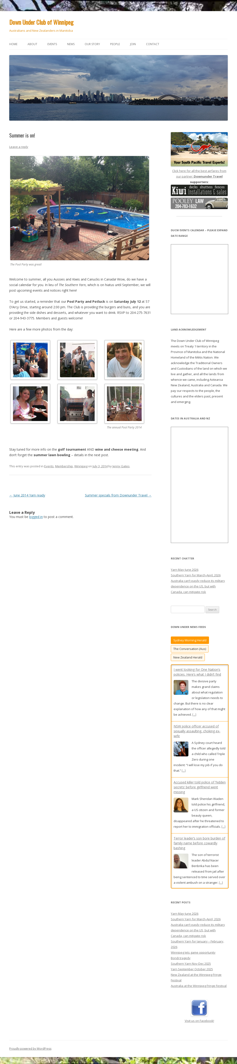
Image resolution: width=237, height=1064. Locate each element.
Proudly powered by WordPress (30, 1046)
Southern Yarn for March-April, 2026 (196, 575)
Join (133, 44)
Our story (92, 44)
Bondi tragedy (180, 955)
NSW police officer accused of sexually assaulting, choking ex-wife (197, 731)
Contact (152, 44)
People (115, 44)
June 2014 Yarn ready (27, 495)
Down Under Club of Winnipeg (41, 22)
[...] (194, 714)
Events (52, 44)
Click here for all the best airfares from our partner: (199, 170)
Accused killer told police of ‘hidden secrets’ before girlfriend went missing (200, 787)
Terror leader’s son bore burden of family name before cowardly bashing (199, 843)
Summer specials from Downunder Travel (118, 495)
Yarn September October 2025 (192, 966)
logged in (36, 517)
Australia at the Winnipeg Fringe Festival (199, 983)
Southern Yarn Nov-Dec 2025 (191, 961)
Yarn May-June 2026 (184, 570)
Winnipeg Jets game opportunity (193, 950)
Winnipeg (80, 466)
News (71, 44)
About (32, 44)
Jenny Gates (121, 466)
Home (13, 44)
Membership (64, 466)
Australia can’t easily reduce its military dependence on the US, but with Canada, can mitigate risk (198, 586)
